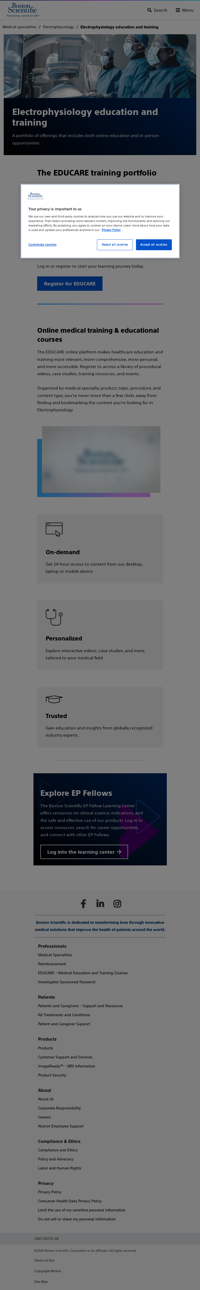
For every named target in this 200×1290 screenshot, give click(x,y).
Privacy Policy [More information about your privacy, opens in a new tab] (111, 230)
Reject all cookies (115, 244)
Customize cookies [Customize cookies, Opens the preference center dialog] (42, 244)
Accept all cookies (153, 244)
